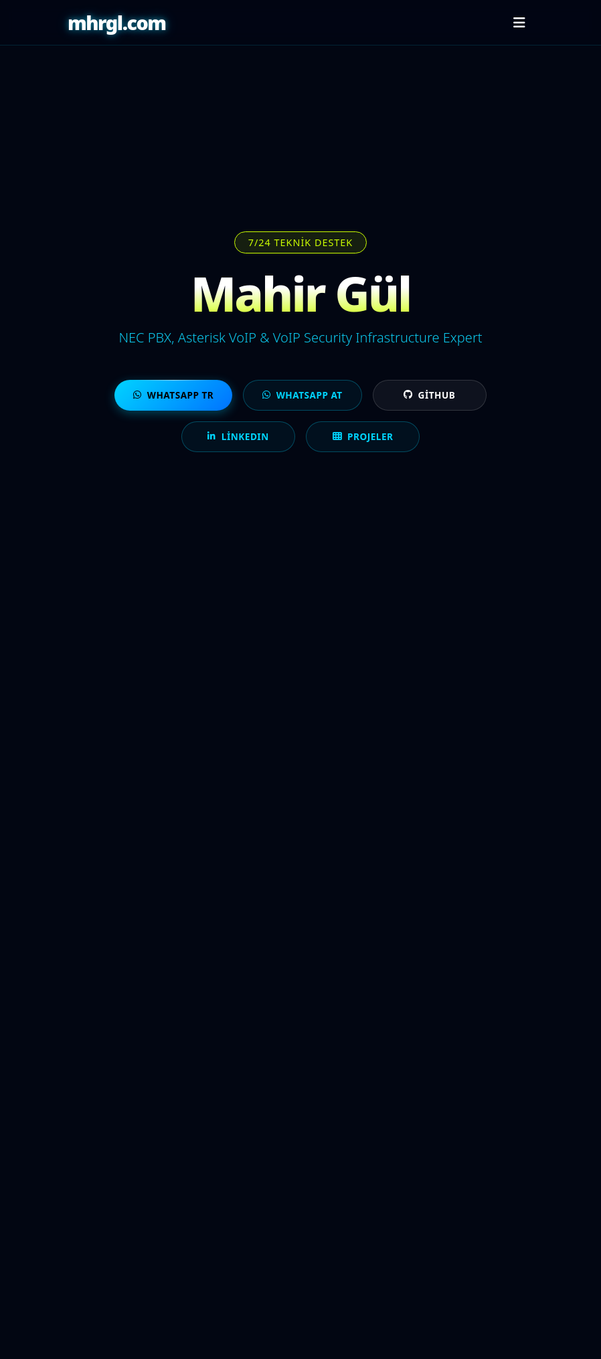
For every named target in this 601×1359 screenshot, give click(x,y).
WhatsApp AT (302, 395)
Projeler (363, 436)
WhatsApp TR (173, 395)
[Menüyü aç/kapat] (519, 22)
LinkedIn (237, 436)
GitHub (429, 395)
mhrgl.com (117, 22)
